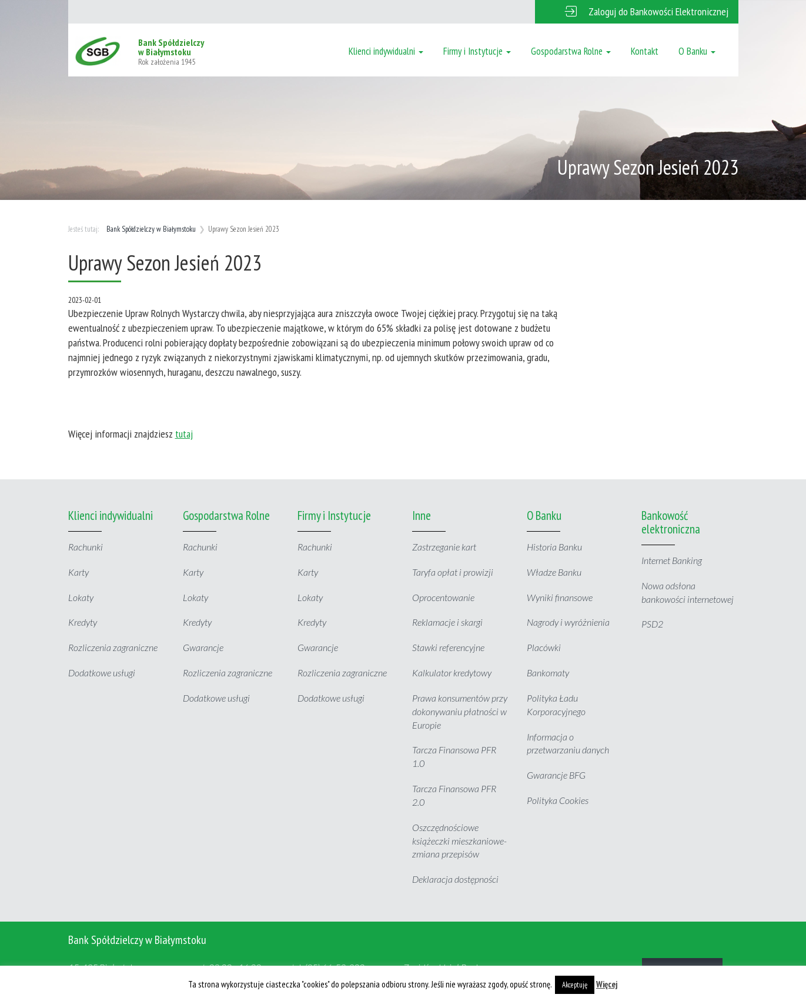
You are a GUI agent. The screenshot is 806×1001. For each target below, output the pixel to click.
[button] (636, 12)
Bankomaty (548, 672)
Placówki (544, 647)
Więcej (607, 984)
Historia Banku (554, 546)
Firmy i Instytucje (477, 51)
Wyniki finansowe (560, 597)
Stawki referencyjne (448, 647)
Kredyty (82, 622)
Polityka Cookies (557, 800)
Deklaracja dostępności (455, 879)
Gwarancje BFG (556, 774)
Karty (78, 572)
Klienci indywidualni (386, 51)
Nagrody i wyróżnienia (568, 622)
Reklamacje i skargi (447, 622)
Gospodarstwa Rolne (571, 51)
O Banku (696, 51)
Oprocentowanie (443, 597)
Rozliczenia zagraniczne (113, 647)
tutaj (184, 434)
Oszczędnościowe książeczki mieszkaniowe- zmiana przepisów (459, 841)
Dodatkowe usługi (101, 672)
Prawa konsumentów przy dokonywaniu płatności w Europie (459, 711)
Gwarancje (203, 647)
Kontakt (644, 51)
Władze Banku (554, 572)
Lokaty (80, 597)
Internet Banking (671, 560)
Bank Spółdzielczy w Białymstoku (151, 229)
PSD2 (652, 623)
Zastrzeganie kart (444, 546)
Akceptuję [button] (574, 985)
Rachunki (85, 546)
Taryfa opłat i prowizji (452, 572)
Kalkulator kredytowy (451, 672)
